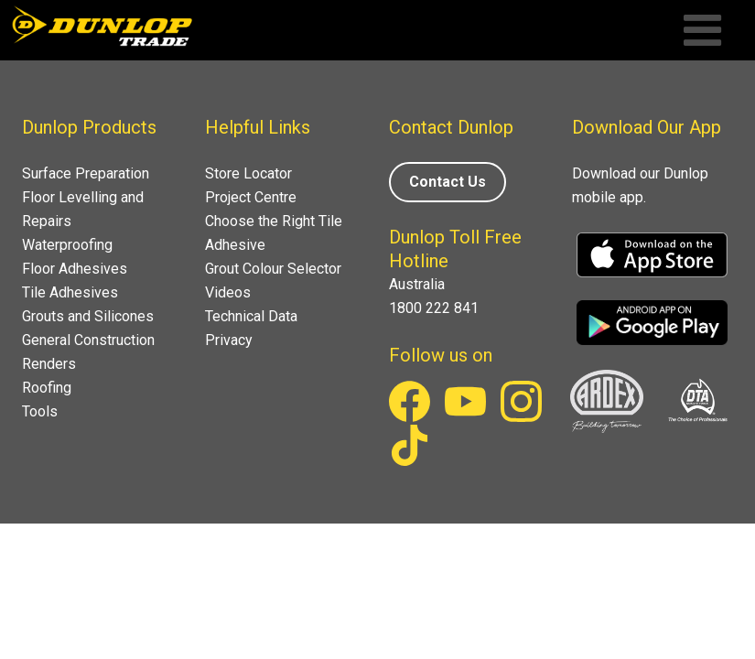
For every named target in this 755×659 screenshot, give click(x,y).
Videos (228, 292)
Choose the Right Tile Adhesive (273, 233)
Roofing (46, 387)
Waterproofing (67, 245)
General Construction (88, 340)
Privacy (229, 340)
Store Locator (248, 173)
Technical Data (251, 316)
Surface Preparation (85, 173)
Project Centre (251, 197)
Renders (49, 364)
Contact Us (447, 181)
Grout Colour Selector (273, 268)
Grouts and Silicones (88, 316)
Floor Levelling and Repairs (83, 209)
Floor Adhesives (74, 268)
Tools (40, 411)
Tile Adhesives (70, 292)
